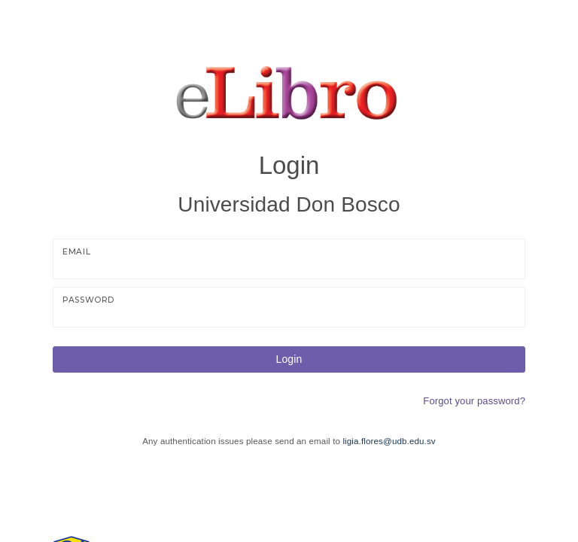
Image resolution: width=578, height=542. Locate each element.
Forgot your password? (474, 400)
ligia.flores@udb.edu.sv (388, 441)
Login (289, 359)
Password (88, 300)
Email (76, 252)
